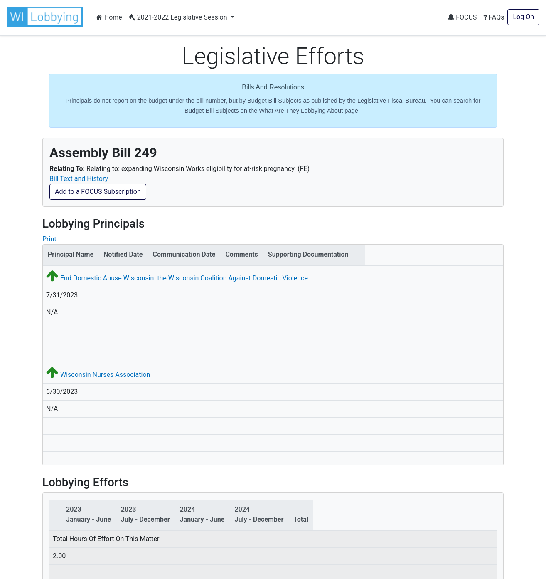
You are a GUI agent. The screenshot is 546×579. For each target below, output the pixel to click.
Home (109, 17)
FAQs (493, 17)
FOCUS (462, 17)
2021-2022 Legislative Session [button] (179, 17)
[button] (46, 17)
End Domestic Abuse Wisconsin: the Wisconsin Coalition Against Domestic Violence (184, 278)
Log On (523, 17)
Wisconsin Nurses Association (105, 375)
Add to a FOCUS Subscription (98, 191)
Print (49, 239)
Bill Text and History (78, 179)
